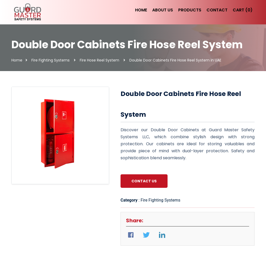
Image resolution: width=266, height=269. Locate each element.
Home (141, 10)
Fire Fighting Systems (50, 60)
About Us (162, 10)
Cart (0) (242, 10)
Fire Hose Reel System (99, 60)
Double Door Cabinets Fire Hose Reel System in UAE (175, 60)
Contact (217, 10)
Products (189, 10)
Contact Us (144, 181)
